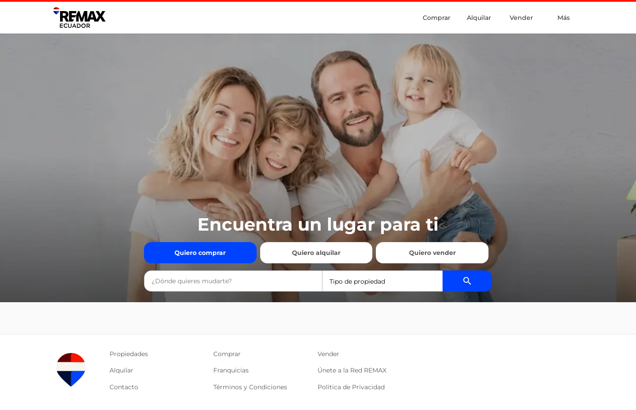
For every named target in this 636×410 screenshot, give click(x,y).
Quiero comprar (200, 253)
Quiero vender (432, 253)
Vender (521, 18)
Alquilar (479, 18)
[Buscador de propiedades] (467, 281)
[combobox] (233, 281)
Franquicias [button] (231, 370)
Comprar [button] (227, 354)
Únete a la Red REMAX (352, 370)
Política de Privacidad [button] (351, 387)
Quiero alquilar (316, 253)
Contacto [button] (124, 387)
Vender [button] (328, 354)
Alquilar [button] (121, 370)
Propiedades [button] (129, 354)
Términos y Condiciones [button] (250, 387)
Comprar (436, 18)
